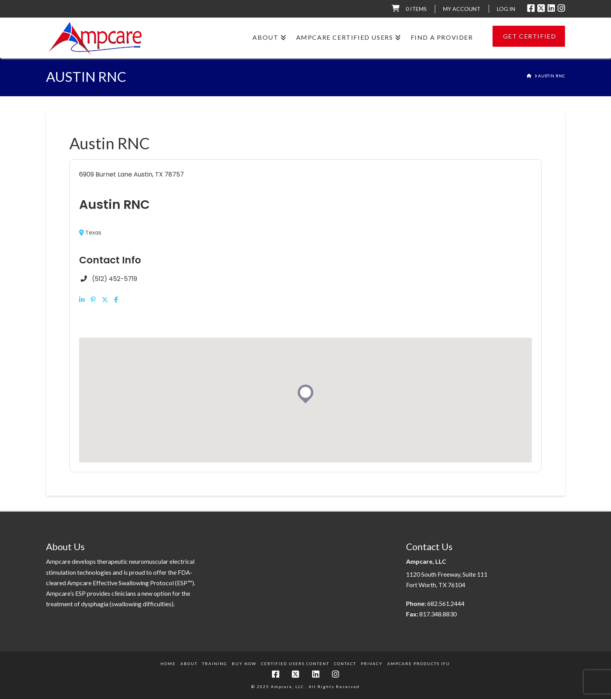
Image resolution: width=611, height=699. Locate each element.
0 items (416, 8)
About (189, 663)
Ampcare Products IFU (418, 663)
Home (168, 663)
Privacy (372, 663)
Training (214, 663)
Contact (345, 663)
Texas (90, 232)
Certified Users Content (295, 663)
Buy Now (244, 663)
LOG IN (506, 8)
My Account (461, 8)
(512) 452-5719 (114, 278)
